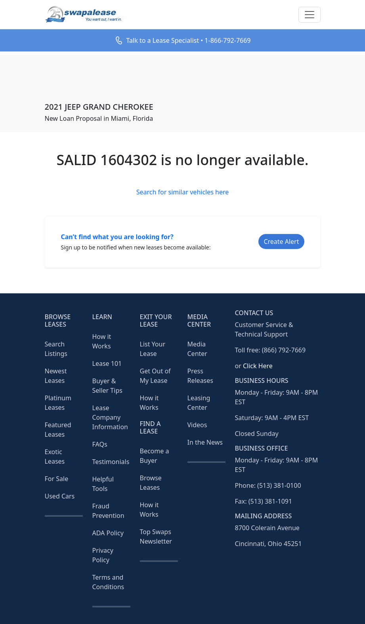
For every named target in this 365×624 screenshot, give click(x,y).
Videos (197, 424)
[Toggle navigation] (309, 15)
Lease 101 (107, 363)
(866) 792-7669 (284, 350)
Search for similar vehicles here (182, 192)
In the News (205, 442)
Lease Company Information (110, 417)
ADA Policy (108, 533)
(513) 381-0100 (279, 485)
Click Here (258, 365)
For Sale (57, 478)
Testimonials (111, 461)
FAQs (99, 444)
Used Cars (60, 496)
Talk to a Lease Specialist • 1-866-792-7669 (188, 40)
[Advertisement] (182, 72)
